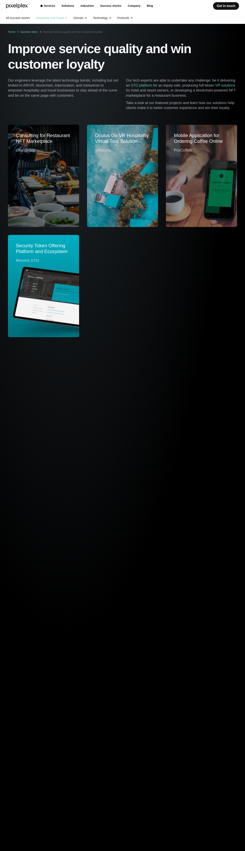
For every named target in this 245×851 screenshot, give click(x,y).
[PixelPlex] (17, 6)
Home (11, 31)
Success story (29, 31)
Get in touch (226, 6)
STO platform (141, 85)
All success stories (18, 17)
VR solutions (225, 85)
